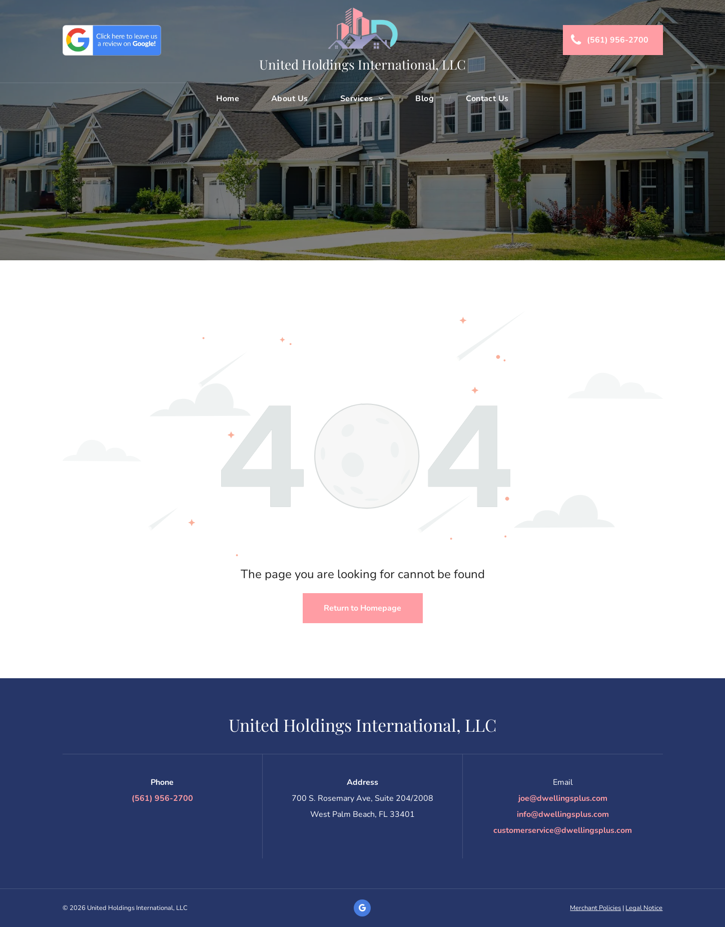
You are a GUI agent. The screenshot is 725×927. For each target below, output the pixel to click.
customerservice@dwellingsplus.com (562, 830)
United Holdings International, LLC (362, 64)
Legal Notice (643, 907)
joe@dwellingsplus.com (562, 798)
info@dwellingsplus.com (563, 814)
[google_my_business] (362, 909)
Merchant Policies (595, 907)
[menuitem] (228, 99)
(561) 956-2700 (162, 798)
